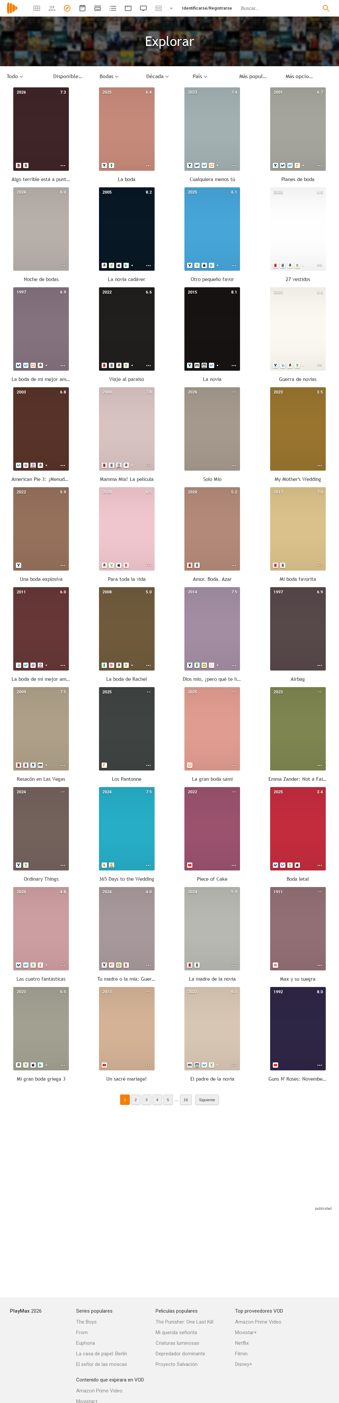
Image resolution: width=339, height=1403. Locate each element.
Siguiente (207, 1100)
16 (186, 1100)
